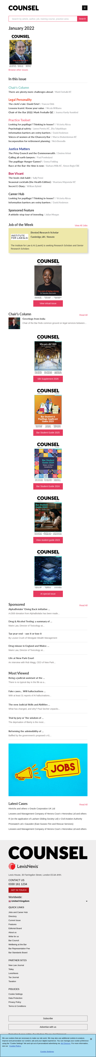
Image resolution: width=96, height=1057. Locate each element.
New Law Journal (16, 965)
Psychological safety (20, 128)
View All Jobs (81, 225)
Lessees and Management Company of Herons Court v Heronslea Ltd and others (48, 813)
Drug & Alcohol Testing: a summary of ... (30, 621)
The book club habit (20, 177)
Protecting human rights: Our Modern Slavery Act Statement (37, 1034)
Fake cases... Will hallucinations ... (27, 691)
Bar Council (14, 940)
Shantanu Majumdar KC (64, 182)
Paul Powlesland (44, 157)
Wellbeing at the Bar (18, 944)
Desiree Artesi (64, 153)
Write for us (14, 936)
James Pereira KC (41, 128)
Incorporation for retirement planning (29, 141)
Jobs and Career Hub (18, 912)
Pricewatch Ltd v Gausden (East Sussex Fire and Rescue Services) (41, 824)
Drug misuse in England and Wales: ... (29, 645)
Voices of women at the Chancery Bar (29, 137)
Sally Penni (38, 178)
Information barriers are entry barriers (29, 132)
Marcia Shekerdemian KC (65, 137)
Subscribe (48, 1018)
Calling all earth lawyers (22, 157)
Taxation (12, 981)
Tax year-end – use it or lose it (25, 633)
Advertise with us (48, 1027)
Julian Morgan (52, 214)
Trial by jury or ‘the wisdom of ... (26, 717)
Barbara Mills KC (54, 165)
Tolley (11, 969)
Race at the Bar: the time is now (26, 165)
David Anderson (60, 132)
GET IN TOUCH (18, 890)
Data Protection (15, 998)
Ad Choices (65, 1045)
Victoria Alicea (64, 124)
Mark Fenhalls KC (63, 92)
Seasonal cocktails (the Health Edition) (30, 182)
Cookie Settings (16, 994)
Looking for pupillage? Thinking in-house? (31, 124)
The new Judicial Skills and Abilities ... (29, 704)
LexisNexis (13, 973)
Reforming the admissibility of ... (26, 731)
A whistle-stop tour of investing (26, 214)
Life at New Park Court (21, 658)
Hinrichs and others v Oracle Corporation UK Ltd (32, 808)
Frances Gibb (48, 104)
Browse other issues (18, 70)
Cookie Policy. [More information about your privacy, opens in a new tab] (15, 1047)
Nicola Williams (53, 108)
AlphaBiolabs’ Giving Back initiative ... (29, 609)
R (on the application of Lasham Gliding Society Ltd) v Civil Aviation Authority (45, 819)
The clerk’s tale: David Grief (24, 104)
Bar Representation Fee (19, 948)
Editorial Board (15, 928)
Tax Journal (14, 977)
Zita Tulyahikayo (58, 128)
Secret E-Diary (17, 186)
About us (12, 932)
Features (12, 924)
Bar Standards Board (18, 952)
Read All (83, 315)
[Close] (91, 1040)
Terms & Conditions (17, 1006)
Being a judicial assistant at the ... (27, 677)
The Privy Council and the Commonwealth (32, 153)
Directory (13, 916)
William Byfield (34, 186)
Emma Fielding (51, 161)
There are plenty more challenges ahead (31, 91)
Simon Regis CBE (71, 165)
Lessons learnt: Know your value (26, 108)
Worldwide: (48, 899)
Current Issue (15, 920)
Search (82, 19)
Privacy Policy (15, 1002)
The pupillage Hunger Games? (25, 161)
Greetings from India (33, 318)
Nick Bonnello (58, 141)
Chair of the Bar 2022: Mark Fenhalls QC (31, 112)
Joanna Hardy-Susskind (67, 112)
